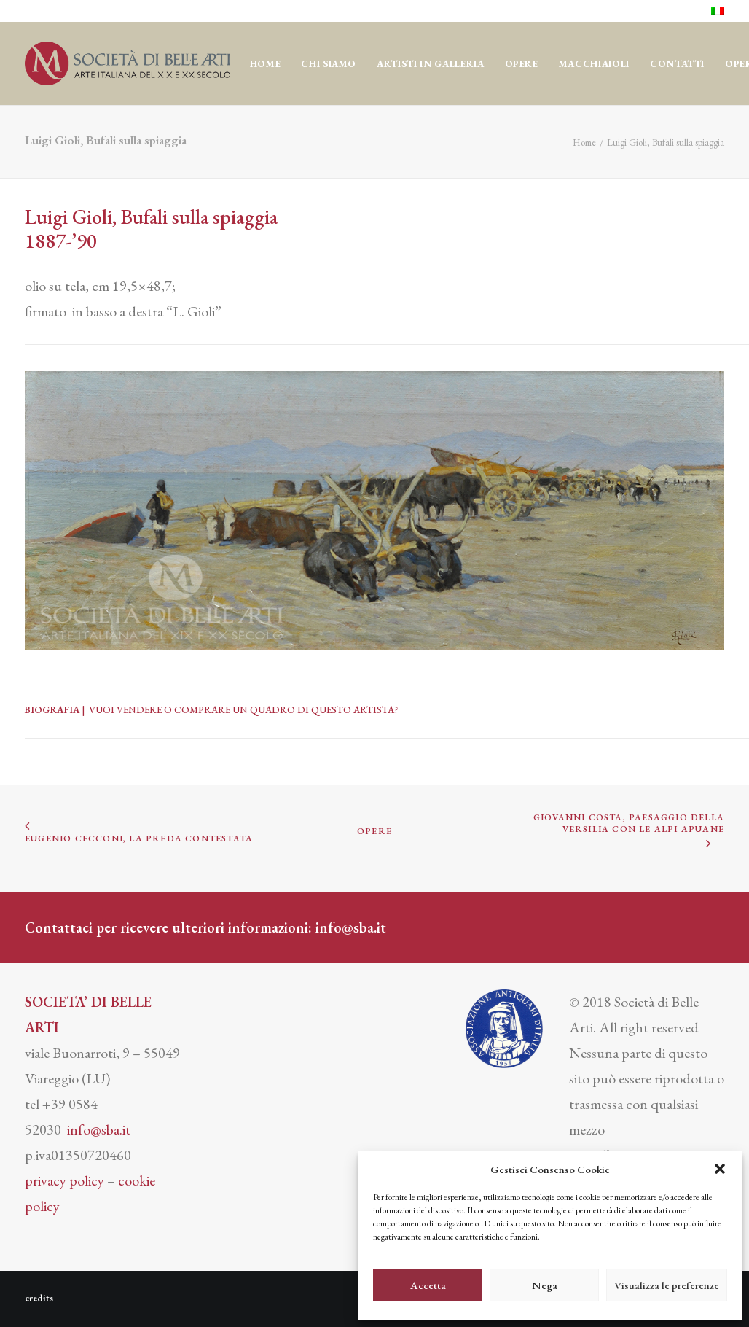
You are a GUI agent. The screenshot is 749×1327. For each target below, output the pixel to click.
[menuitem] (717, 11)
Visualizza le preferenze (666, 1285)
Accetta (428, 1285)
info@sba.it (350, 927)
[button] (720, 1168)
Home (265, 64)
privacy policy (64, 1180)
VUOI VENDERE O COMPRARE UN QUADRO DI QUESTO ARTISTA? (244, 710)
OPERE (521, 64)
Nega (544, 1285)
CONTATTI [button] (677, 64)
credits (39, 1298)
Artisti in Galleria (430, 64)
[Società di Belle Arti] (127, 63)
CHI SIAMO (328, 64)
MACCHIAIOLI (594, 64)
